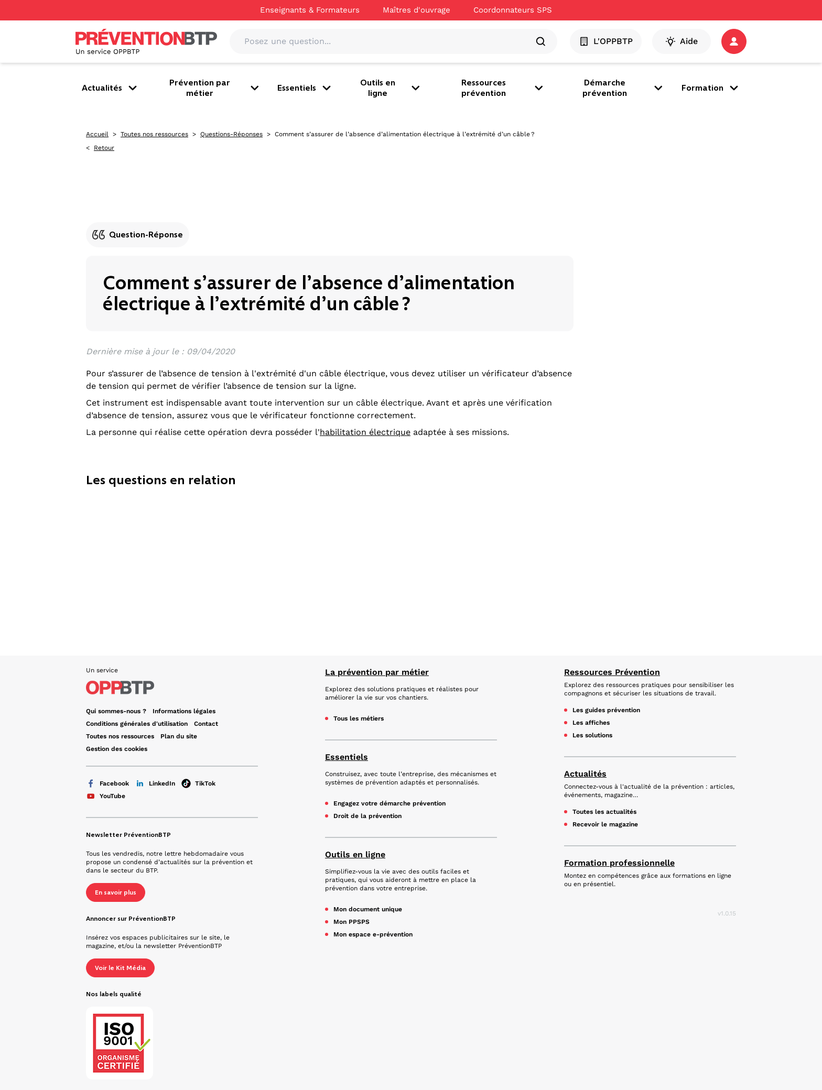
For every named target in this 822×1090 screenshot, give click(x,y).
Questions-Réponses (231, 134)
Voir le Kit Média (120, 968)
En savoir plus (115, 892)
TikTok (198, 783)
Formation (711, 88)
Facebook (107, 783)
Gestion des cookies (116, 749)
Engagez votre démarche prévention (389, 803)
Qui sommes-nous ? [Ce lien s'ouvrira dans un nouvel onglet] (116, 711)
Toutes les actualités (604, 811)
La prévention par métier (377, 672)
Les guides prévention (606, 710)
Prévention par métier (215, 88)
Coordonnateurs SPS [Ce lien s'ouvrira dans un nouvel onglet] (512, 10)
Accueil (97, 134)
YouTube (105, 796)
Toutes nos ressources (154, 134)
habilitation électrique (365, 432)
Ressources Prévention (612, 672)
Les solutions (592, 735)
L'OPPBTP (606, 41)
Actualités (110, 88)
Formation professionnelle (619, 863)
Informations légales (184, 711)
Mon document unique (367, 909)
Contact (206, 723)
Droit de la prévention (367, 816)
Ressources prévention (503, 88)
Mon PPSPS (351, 921)
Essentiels (305, 88)
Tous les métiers (358, 718)
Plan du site (178, 736)
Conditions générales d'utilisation (137, 723)
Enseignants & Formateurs (310, 10)
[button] (734, 41)
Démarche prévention (623, 88)
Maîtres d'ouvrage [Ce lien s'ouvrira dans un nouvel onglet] (416, 10)
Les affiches (591, 722)
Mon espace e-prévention (373, 934)
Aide (681, 41)
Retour (104, 148)
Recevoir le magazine (605, 824)
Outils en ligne (391, 88)
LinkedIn (155, 783)
